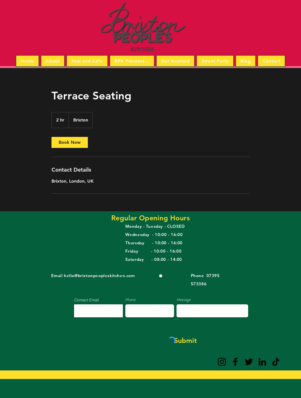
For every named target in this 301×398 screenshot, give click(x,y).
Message (184, 300)
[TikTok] (275, 361)
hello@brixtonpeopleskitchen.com (99, 275)
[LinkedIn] (262, 361)
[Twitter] (248, 361)
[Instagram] (221, 361)
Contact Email (86, 300)
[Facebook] (235, 361)
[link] (69, 142)
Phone (130, 300)
